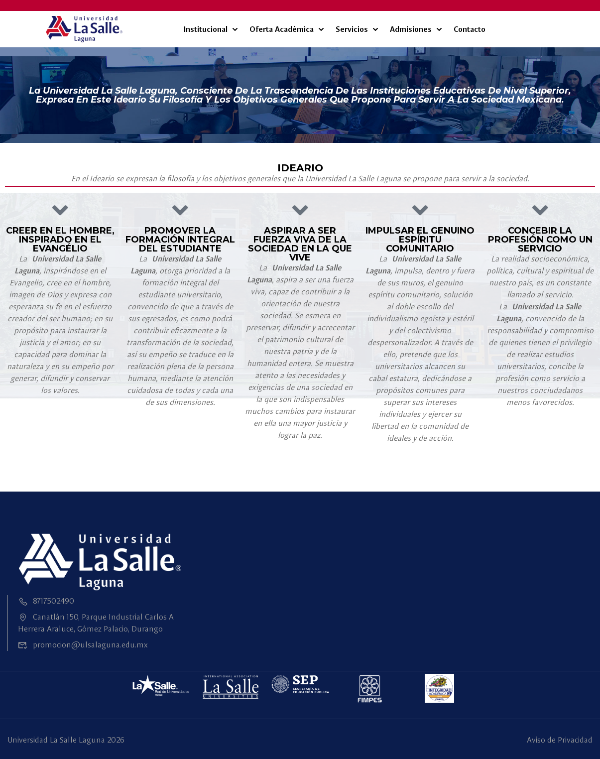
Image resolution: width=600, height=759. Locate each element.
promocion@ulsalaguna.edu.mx (83, 644)
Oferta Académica (281, 29)
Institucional (206, 29)
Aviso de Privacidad (560, 740)
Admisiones (411, 29)
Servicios (352, 29)
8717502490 (46, 601)
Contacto (469, 29)
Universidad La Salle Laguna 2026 (65, 740)
